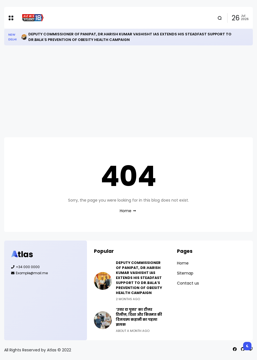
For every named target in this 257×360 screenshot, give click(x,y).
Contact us (188, 283)
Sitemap (185, 273)
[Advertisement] (128, 91)
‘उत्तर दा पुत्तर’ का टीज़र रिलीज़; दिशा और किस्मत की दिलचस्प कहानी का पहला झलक (139, 317)
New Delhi (12, 36)
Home (125, 211)
